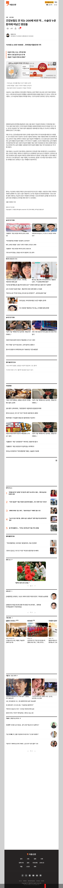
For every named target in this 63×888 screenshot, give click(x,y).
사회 (7, 17)
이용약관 (24, 881)
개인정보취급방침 (31, 881)
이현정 (12, 34)
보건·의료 (11, 17)
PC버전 (42, 881)
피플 (21, 866)
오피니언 (8, 591)
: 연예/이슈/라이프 (13, 718)
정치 (21, 859)
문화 (28, 863)
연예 (35, 866)
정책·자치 (21, 863)
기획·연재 (8, 618)
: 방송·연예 (12, 676)
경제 (35, 859)
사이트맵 (38, 881)
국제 (42, 859)
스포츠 (28, 866)
